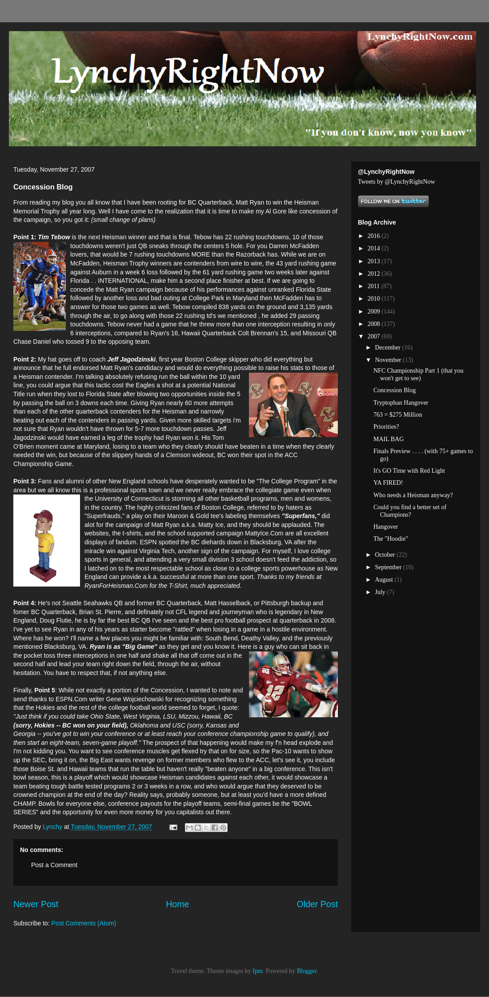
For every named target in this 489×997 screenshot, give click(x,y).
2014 (375, 248)
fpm (258, 971)
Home (177, 904)
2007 (375, 336)
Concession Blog (394, 390)
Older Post (317, 904)
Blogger (307, 971)
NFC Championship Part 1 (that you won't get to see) (418, 374)
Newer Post (35, 904)
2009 (375, 311)
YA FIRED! (388, 482)
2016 (375, 236)
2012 (375, 273)
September (389, 567)
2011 (374, 286)
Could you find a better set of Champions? (409, 511)
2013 (375, 261)
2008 (375, 324)
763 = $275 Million (397, 414)
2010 (375, 298)
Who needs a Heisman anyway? (413, 495)
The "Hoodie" (390, 538)
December (388, 347)
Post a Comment (54, 864)
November (389, 360)
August (384, 579)
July (381, 592)
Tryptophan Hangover (401, 402)
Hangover (385, 526)
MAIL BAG (388, 439)
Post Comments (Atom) (84, 923)
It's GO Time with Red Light (409, 470)
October (386, 554)
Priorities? (386, 426)
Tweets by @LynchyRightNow (396, 181)
